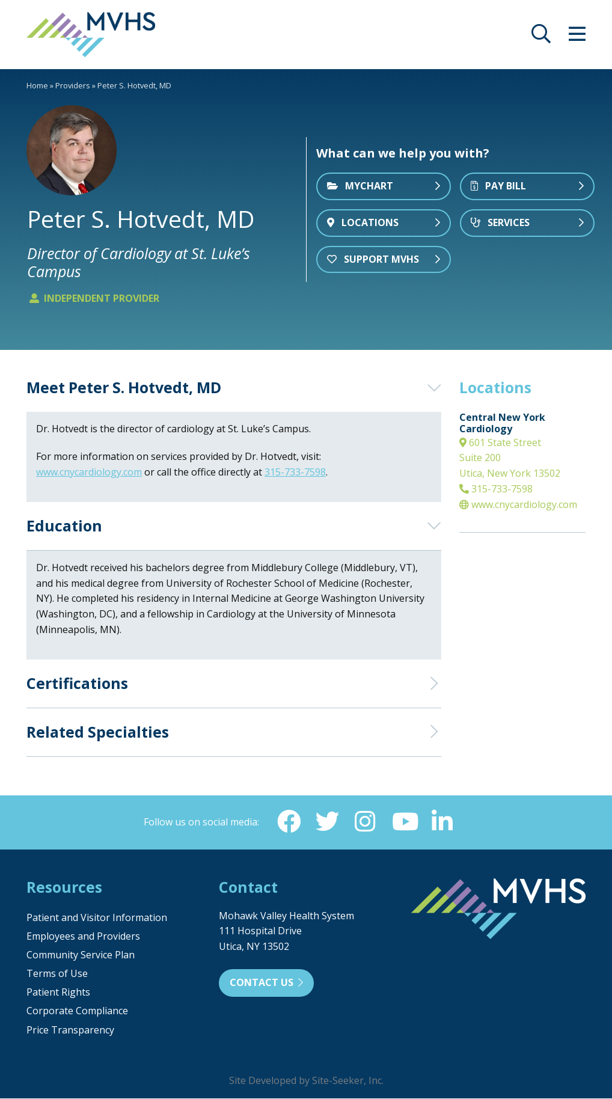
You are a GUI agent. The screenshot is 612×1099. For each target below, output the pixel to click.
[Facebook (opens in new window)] (289, 822)
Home (37, 85)
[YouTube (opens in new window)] (404, 822)
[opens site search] (541, 37)
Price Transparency (70, 1030)
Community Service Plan (80, 955)
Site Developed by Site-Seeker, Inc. (306, 1081)
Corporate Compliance (77, 1011)
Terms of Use (57, 974)
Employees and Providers (83, 936)
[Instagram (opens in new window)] (365, 822)
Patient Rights (58, 992)
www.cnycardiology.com (518, 504)
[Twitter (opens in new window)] (327, 822)
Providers (72, 85)
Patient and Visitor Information (96, 918)
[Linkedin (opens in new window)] (442, 822)
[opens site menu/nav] (577, 37)
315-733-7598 (496, 488)
